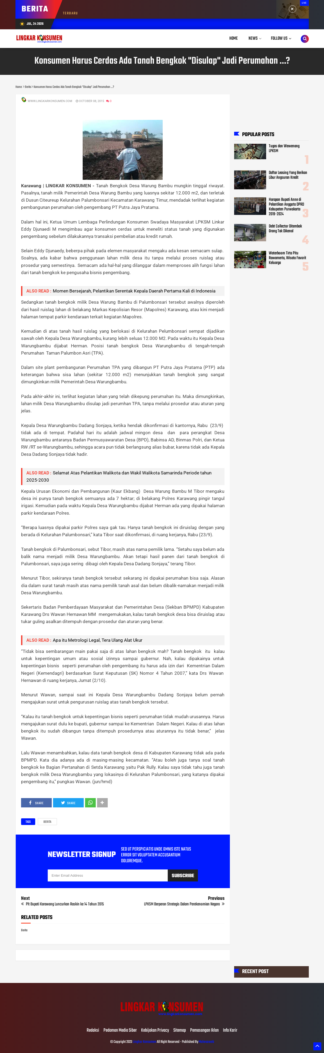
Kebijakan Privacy (155, 1031)
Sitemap (179, 1031)
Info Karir (230, 1031)
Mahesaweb (206, 1042)
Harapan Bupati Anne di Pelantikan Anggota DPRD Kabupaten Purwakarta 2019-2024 (286, 206)
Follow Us (279, 38)
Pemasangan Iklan (204, 1031)
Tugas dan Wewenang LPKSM (284, 149)
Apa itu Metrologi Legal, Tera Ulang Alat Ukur (97, 640)
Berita (47, 822)
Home (233, 38)
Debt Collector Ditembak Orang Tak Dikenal (285, 229)
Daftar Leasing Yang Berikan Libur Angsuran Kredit (288, 175)
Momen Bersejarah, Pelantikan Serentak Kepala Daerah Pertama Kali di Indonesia (134, 291)
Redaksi (93, 1031)
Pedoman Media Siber (120, 1031)
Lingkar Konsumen (144, 1042)
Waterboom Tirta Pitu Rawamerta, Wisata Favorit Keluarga (287, 258)
